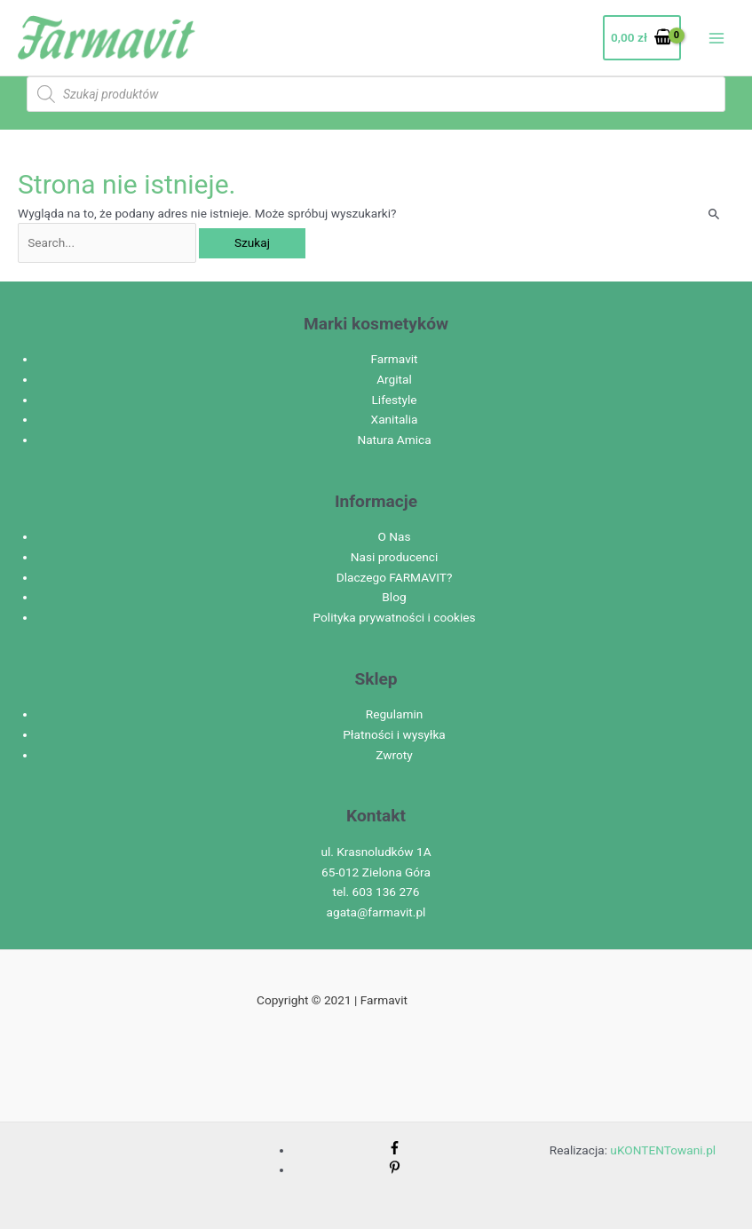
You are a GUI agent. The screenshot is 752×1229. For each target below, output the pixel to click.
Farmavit (393, 359)
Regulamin (394, 714)
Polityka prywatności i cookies (394, 617)
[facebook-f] (394, 1150)
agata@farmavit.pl (376, 912)
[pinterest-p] (394, 1169)
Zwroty (394, 755)
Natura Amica (394, 439)
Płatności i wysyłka (394, 734)
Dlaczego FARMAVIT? (394, 577)
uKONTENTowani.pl (663, 1150)
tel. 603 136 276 (376, 891)
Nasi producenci (395, 557)
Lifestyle (393, 399)
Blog (394, 597)
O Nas (393, 536)
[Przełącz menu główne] (717, 38)
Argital (394, 379)
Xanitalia (394, 419)
